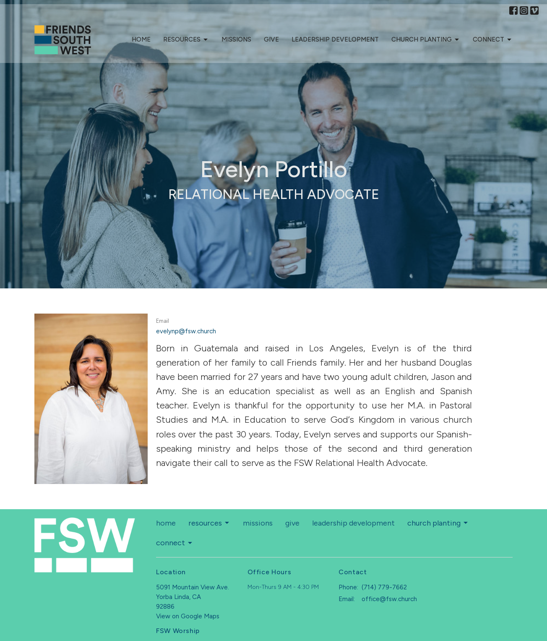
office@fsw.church (389, 599)
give (271, 39)
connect (493, 40)
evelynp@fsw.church (186, 331)
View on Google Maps (187, 616)
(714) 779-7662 (384, 587)
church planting (425, 40)
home (141, 39)
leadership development (335, 39)
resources (186, 40)
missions (236, 39)
